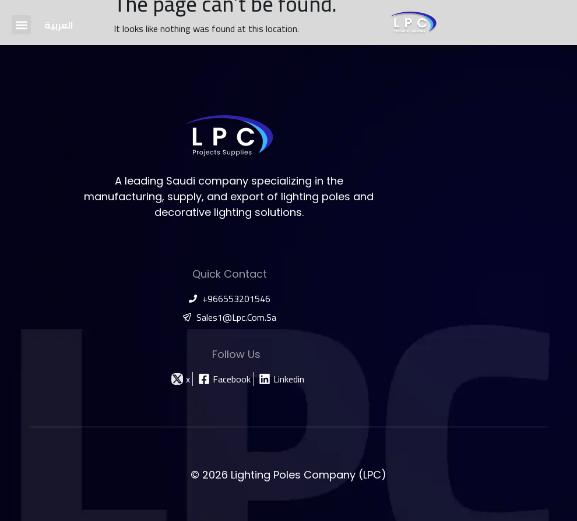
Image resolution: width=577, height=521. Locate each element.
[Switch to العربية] (58, 24)
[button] (21, 24)
